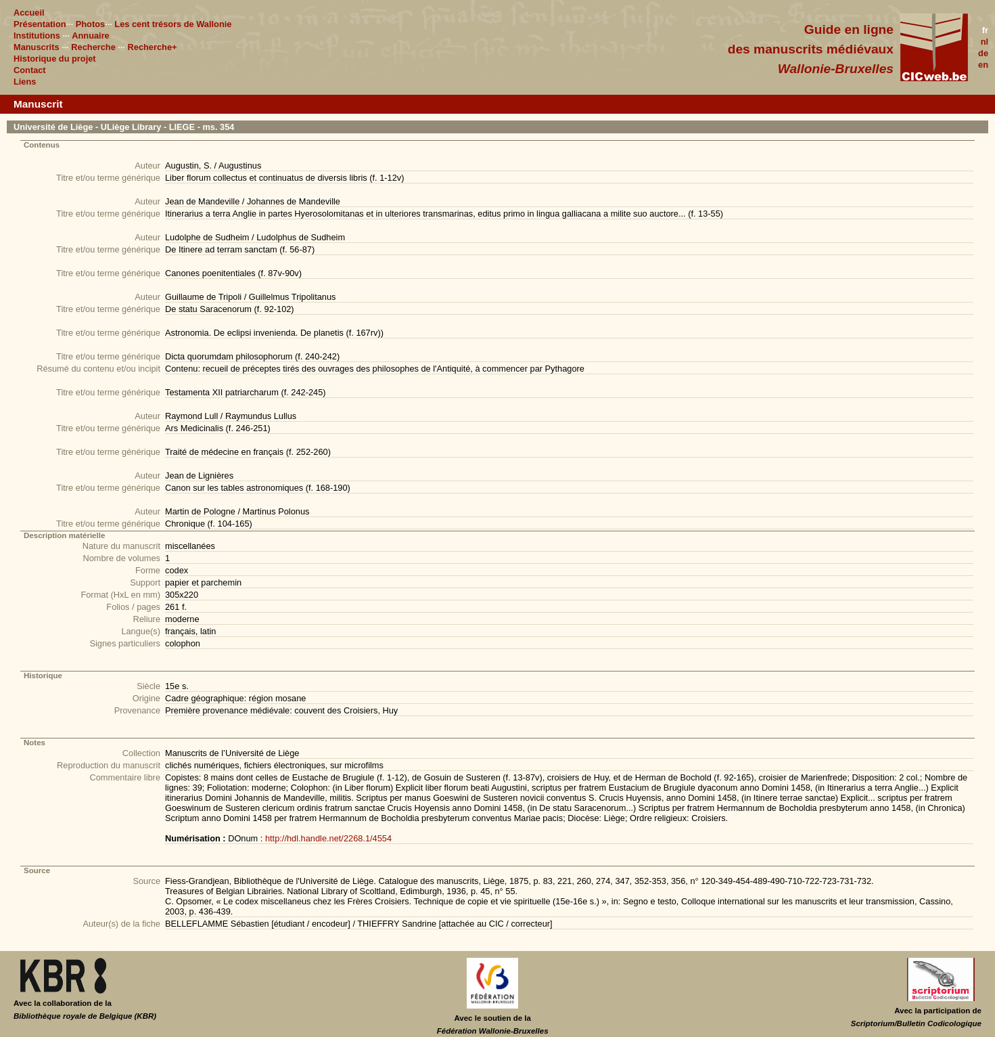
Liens (25, 81)
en (983, 65)
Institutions (37, 35)
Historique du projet (55, 58)
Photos (90, 24)
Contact (30, 70)
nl (984, 42)
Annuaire (90, 35)
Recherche (93, 47)
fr (985, 30)
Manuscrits (37, 47)
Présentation (40, 24)
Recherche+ (152, 47)
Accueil (29, 12)
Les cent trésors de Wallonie (172, 24)
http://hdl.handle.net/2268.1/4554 (328, 838)
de (983, 53)
